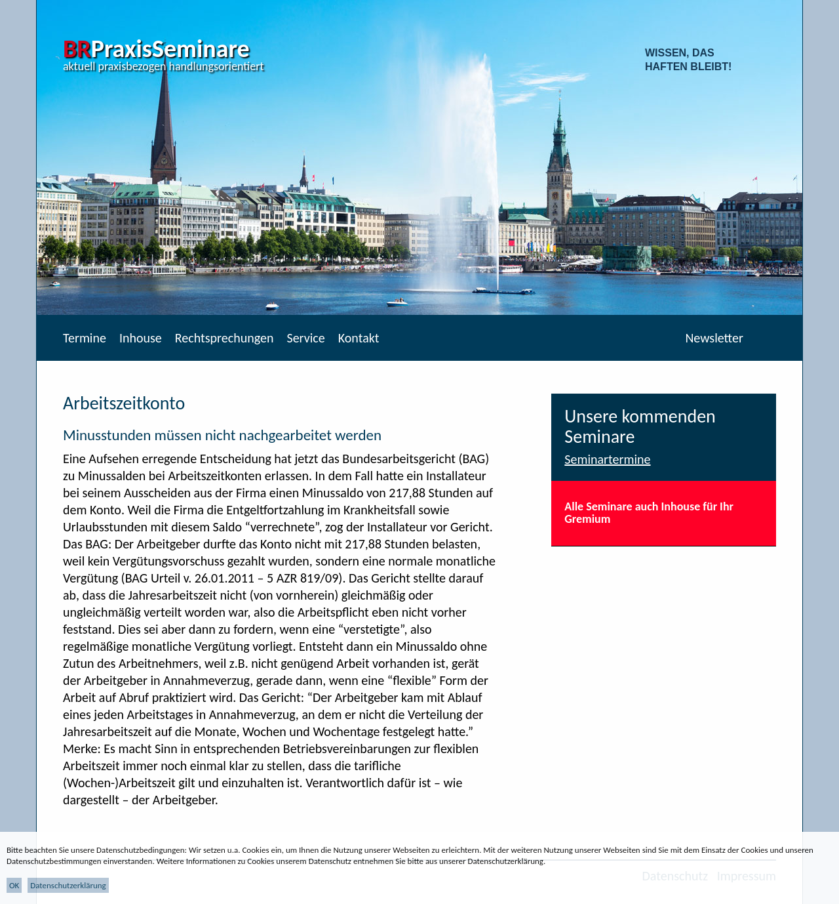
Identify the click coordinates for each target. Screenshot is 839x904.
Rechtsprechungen (224, 338)
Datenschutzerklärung (68, 885)
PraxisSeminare (156, 48)
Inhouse (140, 338)
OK (14, 885)
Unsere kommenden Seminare (640, 426)
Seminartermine (607, 459)
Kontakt (359, 338)
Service (305, 338)
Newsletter (714, 338)
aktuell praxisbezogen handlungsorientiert (163, 66)
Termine (84, 338)
